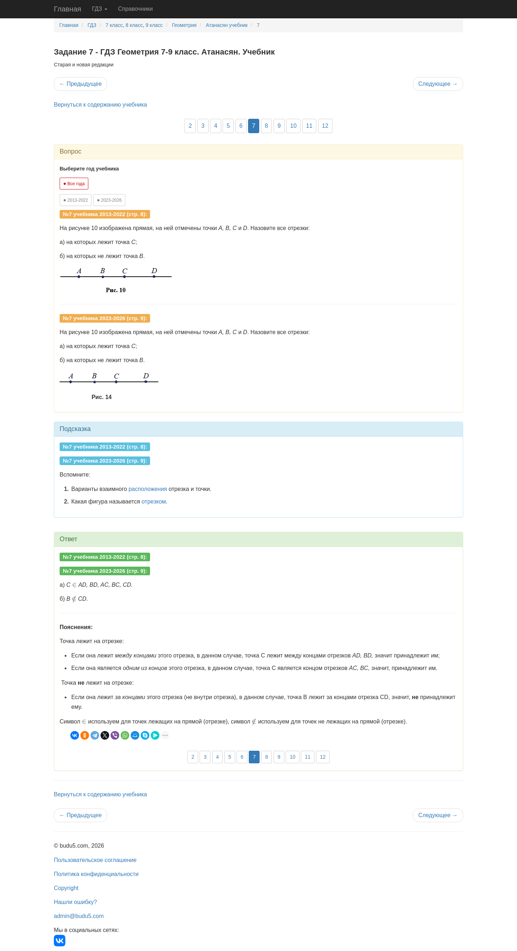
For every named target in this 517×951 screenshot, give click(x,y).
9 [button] (279, 126)
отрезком (153, 501)
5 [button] (228, 126)
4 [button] (215, 126)
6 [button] (241, 126)
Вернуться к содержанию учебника (100, 105)
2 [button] (190, 126)
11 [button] (309, 126)
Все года (74, 183)
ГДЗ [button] (99, 9)
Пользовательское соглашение (95, 860)
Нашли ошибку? (75, 902)
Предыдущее (80, 84)
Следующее (438, 84)
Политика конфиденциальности (96, 874)
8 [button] (266, 126)
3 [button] (203, 126)
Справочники (135, 9)
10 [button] (293, 126)
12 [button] (325, 126)
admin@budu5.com (79, 916)
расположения (148, 489)
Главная (67, 9)
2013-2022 (75, 200)
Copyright (66, 888)
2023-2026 (109, 200)
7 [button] (253, 126)
